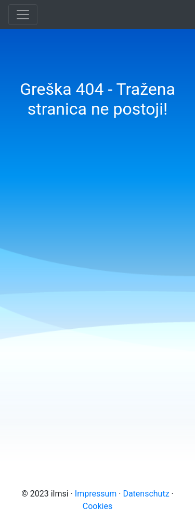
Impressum (96, 494)
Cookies (97, 506)
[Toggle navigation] (22, 14)
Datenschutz (146, 494)
